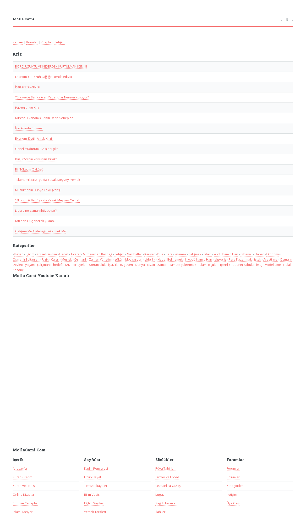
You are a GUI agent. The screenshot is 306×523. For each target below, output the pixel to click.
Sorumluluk (97, 264)
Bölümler (233, 477)
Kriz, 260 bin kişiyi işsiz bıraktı (36, 159)
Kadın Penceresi (96, 468)
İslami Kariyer (23, 512)
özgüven (126, 264)
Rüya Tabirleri (165, 468)
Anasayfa (20, 468)
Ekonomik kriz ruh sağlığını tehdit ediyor (43, 76)
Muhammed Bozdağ (97, 254)
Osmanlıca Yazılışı (168, 485)
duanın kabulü (243, 264)
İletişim (60, 42)
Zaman (162, 264)
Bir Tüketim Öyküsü (29, 169)
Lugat (159, 494)
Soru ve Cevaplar (25, 503)
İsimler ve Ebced (167, 477)
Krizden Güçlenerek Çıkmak (35, 221)
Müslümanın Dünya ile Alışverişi (37, 190)
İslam (208, 254)
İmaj (259, 264)
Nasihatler (134, 254)
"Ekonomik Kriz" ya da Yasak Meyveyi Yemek (47, 179)
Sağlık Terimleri (166, 503)
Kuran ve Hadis (24, 485)
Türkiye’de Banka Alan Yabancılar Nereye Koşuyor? (52, 97)
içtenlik (225, 264)
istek (257, 259)
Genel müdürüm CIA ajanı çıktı (36, 149)
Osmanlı (80, 259)
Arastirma (270, 259)
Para (169, 254)
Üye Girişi (233, 503)
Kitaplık (46, 42)
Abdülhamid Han (226, 254)
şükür (119, 259)
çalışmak (195, 254)
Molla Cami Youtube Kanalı (41, 275)
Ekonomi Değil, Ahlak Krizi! (34, 138)
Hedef (63, 254)
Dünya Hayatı (145, 264)
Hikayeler (80, 264)
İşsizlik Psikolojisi (27, 87)
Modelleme (273, 264)
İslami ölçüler (208, 264)
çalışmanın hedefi (50, 264)
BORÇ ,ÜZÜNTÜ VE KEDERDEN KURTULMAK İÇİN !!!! (51, 66)
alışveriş (220, 259)
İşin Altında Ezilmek (29, 128)
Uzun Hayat (92, 477)
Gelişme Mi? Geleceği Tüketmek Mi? (40, 231)
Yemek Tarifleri (95, 512)
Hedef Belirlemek (170, 259)
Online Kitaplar (23, 494)
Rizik (45, 259)
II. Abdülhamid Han (198, 259)
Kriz (68, 264)
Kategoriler (235, 485)
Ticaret (76, 254)
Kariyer (18, 42)
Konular (32, 42)
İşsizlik (113, 264)
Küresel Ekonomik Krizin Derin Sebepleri (44, 118)
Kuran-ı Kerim (22, 477)
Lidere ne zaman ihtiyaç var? (36, 210)
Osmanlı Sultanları (26, 259)
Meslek (66, 259)
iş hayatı (246, 254)
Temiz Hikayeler (95, 485)
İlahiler (160, 512)
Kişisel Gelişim (47, 254)
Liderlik (150, 259)
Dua (160, 254)
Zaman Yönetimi (100, 259)
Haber (259, 254)
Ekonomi (272, 254)
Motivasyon (133, 259)
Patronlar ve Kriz (27, 107)
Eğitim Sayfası (94, 503)
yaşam (30, 264)
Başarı (18, 254)
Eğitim (30, 254)
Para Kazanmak (240, 259)
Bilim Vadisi (92, 494)
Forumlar (233, 468)
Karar (55, 259)
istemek (180, 254)
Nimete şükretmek (183, 264)
